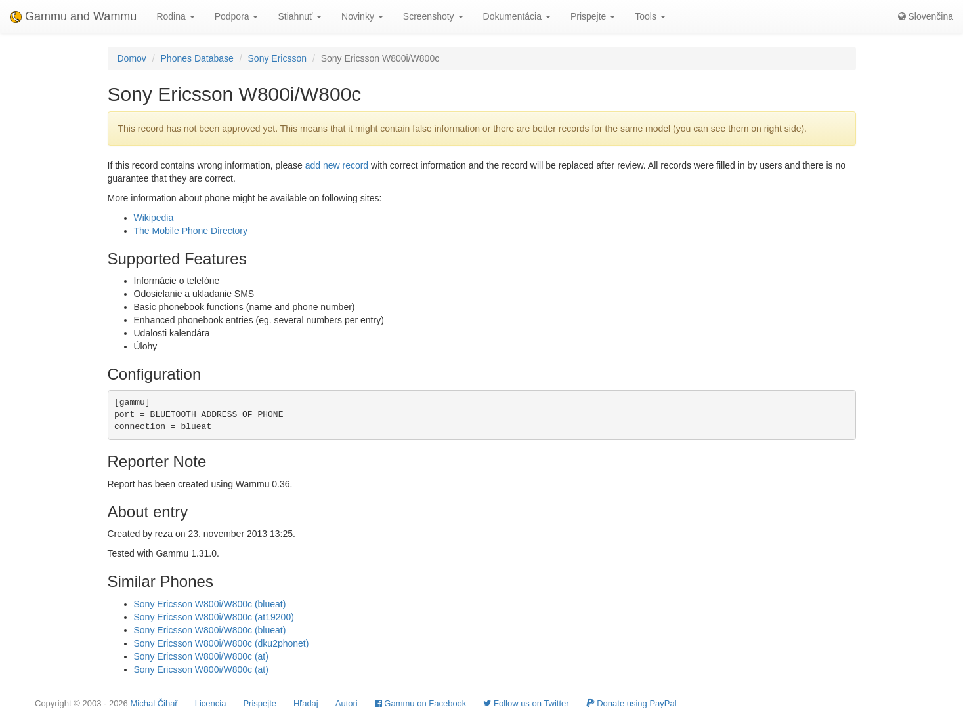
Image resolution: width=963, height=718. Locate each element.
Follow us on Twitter (525, 703)
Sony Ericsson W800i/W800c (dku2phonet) (221, 643)
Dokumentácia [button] (517, 16)
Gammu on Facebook (421, 703)
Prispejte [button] (592, 16)
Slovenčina (925, 16)
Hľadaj (305, 703)
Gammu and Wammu (73, 16)
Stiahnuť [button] (300, 16)
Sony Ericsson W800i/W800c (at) (201, 656)
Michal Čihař (153, 703)
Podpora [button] (237, 16)
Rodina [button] (175, 16)
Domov (132, 58)
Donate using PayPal (631, 703)
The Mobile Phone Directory (191, 231)
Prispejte (259, 703)
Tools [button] (650, 16)
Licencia (210, 703)
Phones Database (197, 58)
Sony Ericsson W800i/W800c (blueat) (210, 604)
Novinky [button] (362, 16)
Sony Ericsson (277, 58)
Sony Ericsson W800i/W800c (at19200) (214, 617)
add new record (337, 165)
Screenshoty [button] (433, 16)
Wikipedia (154, 217)
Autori (346, 703)
